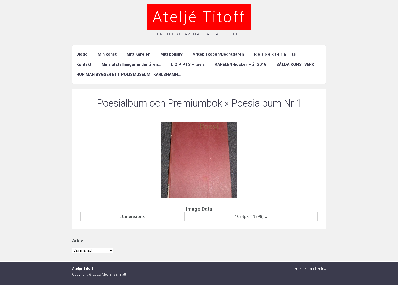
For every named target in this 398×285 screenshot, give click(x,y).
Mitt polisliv (171, 54)
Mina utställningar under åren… (131, 64)
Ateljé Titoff (199, 17)
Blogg (82, 54)
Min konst (107, 54)
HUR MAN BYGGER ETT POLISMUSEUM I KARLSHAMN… (128, 74)
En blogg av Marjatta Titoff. (199, 34)
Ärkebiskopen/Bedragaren (218, 54)
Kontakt (83, 64)
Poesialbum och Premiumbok (159, 103)
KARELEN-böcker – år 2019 (240, 64)
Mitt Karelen (138, 54)
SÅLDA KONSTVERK (295, 64)
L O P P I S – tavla (188, 64)
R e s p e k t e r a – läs (275, 54)
